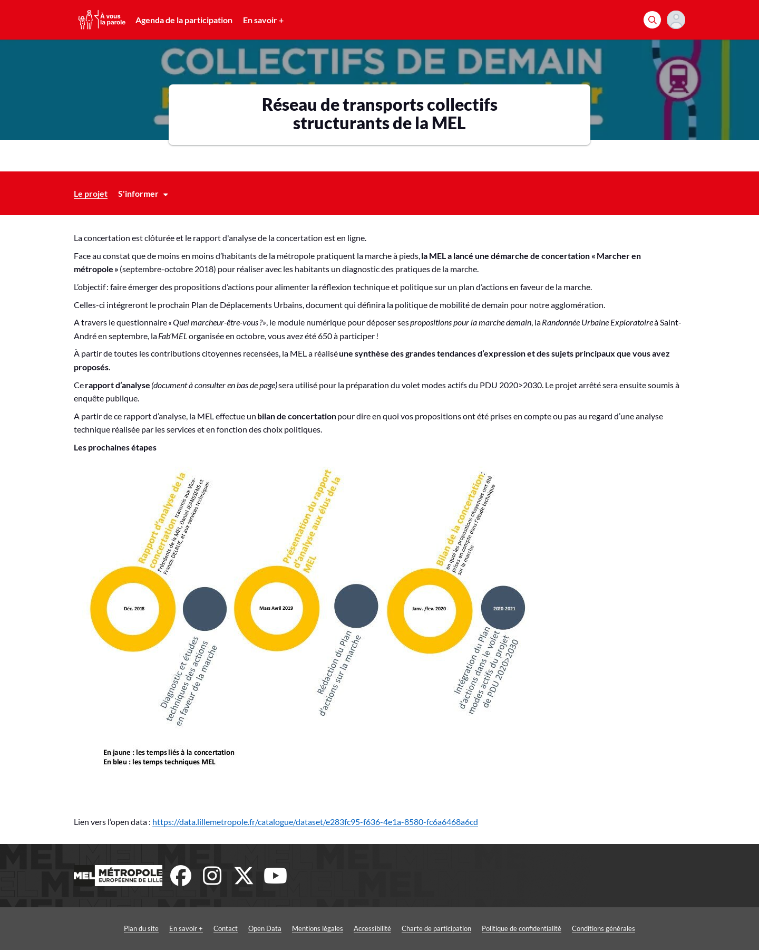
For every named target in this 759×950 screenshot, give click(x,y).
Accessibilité (372, 928)
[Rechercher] (652, 20)
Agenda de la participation (183, 20)
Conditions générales (603, 928)
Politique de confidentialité (521, 928)
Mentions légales (317, 928)
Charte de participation (436, 928)
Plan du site (141, 928)
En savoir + (263, 20)
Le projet (91, 193)
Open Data (264, 928)
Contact (225, 928)
